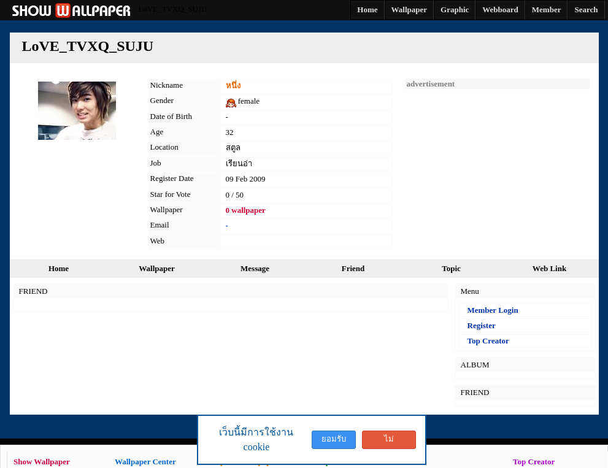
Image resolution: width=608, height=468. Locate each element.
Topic (451, 268)
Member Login (493, 310)
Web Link (549, 268)
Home (58, 268)
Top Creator (488, 340)
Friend (353, 268)
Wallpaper (157, 268)
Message (255, 268)
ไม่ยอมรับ (389, 441)
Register (482, 325)
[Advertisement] (498, 165)
